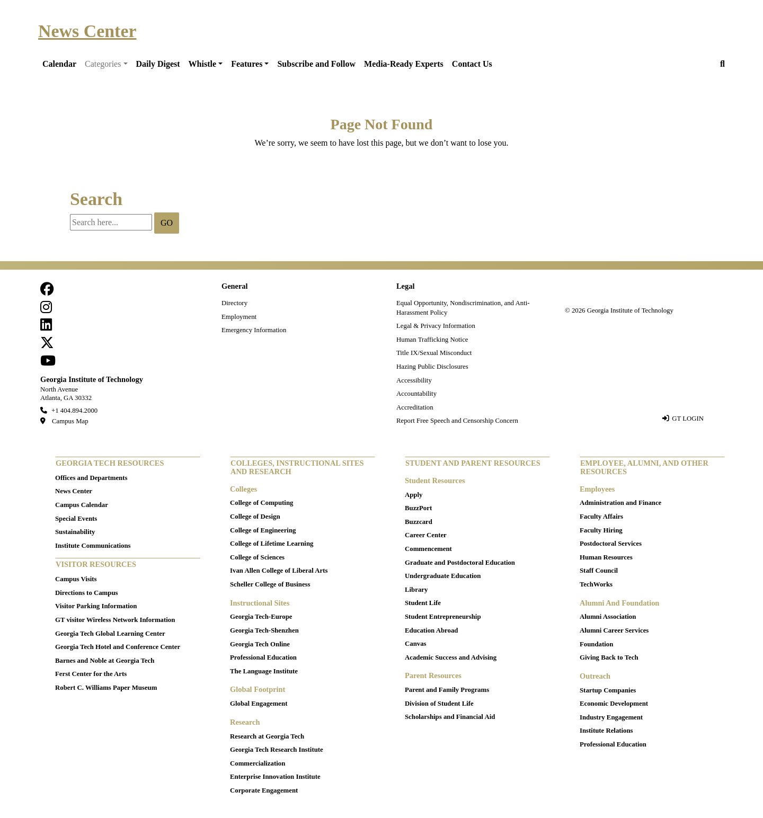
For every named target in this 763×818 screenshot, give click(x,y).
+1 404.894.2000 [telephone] (74, 410)
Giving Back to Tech (609, 657)
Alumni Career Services (614, 630)
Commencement (428, 549)
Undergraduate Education (443, 576)
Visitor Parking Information (96, 606)
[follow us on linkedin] (46, 327)
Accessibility (414, 380)
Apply (413, 495)
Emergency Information (253, 330)
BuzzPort (418, 508)
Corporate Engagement (264, 790)
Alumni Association (608, 616)
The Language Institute (264, 671)
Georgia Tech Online (260, 644)
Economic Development (614, 703)
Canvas (416, 643)
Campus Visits (76, 579)
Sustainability (75, 532)
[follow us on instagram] (46, 310)
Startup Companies (608, 690)
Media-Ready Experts (403, 63)
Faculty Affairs (601, 516)
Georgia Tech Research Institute (276, 749)
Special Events (76, 518)
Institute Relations (606, 730)
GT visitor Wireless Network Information (115, 620)
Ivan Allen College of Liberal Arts (278, 570)
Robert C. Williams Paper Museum (106, 687)
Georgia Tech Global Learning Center (110, 633)
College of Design (255, 516)
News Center (87, 31)
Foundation (596, 644)
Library (416, 589)
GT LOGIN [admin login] (688, 418)
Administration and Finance (620, 502)
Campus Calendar (81, 505)
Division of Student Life (439, 703)
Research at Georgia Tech (267, 736)
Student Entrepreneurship (443, 616)
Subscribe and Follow (316, 63)
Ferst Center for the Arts (91, 674)
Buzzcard (418, 522)
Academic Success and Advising (450, 657)
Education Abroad (431, 630)
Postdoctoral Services (611, 543)
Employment (238, 317)
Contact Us (472, 63)
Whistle (202, 63)
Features (246, 63)
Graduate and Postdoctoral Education (460, 562)
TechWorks (596, 584)
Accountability (416, 393)
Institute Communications (93, 545)
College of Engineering (263, 530)
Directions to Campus (86, 593)
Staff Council (599, 570)
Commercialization (257, 763)
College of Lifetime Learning (271, 543)
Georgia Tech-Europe (261, 616)
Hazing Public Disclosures (432, 366)
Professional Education (263, 657)
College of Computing (261, 502)
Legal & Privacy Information (435, 326)
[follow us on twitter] (47, 345)
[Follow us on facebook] (47, 292)
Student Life (423, 603)
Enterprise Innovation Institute (275, 776)
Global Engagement (258, 703)
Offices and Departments (91, 478)
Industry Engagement (611, 717)
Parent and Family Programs (447, 689)
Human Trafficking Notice (432, 339)
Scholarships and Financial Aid (450, 717)
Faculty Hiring (601, 530)
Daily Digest (158, 63)
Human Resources (606, 557)
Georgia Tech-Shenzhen (264, 630)
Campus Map (70, 421)
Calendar (59, 63)
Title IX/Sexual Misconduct (434, 353)
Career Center (426, 535)
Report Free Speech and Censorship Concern (457, 420)
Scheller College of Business (270, 584)
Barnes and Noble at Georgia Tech (104, 660)
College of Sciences (257, 557)
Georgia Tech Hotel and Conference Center (117, 647)
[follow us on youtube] (48, 363)
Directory (234, 303)
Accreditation (414, 407)
